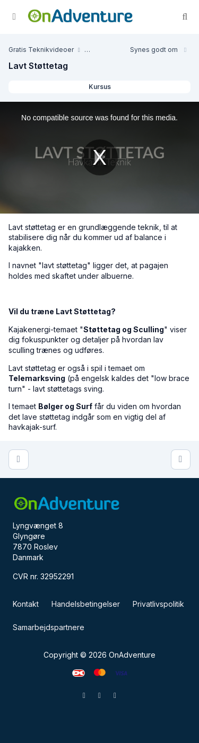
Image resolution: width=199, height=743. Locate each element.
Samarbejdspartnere (48, 627)
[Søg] (185, 17)
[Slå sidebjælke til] (14, 17)
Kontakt (26, 603)
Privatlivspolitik (158, 603)
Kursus (100, 87)
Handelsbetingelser (85, 603)
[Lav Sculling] (18, 459)
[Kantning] (181, 459)
